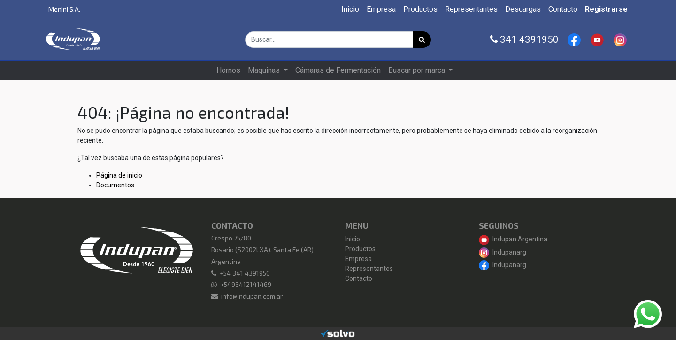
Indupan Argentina (513, 239)
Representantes (369, 268)
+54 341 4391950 (245, 273)
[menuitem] (350, 9)
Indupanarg (502, 252)
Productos (360, 249)
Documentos (115, 185)
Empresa (358, 259)
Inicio (352, 239)
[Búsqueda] (422, 39)
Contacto (358, 278)
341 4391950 (524, 39)
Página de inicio (119, 175)
